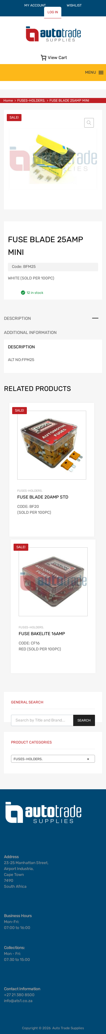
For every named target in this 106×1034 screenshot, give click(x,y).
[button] (90, 72)
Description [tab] (17, 318)
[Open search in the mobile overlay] (53, 720)
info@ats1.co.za (18, 1000)
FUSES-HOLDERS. (31, 100)
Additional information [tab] (30, 332)
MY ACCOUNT (35, 5)
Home (8, 100)
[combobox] (53, 759)
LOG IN (52, 12)
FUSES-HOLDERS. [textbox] (51, 759)
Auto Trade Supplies (68, 1028)
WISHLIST (74, 5)
